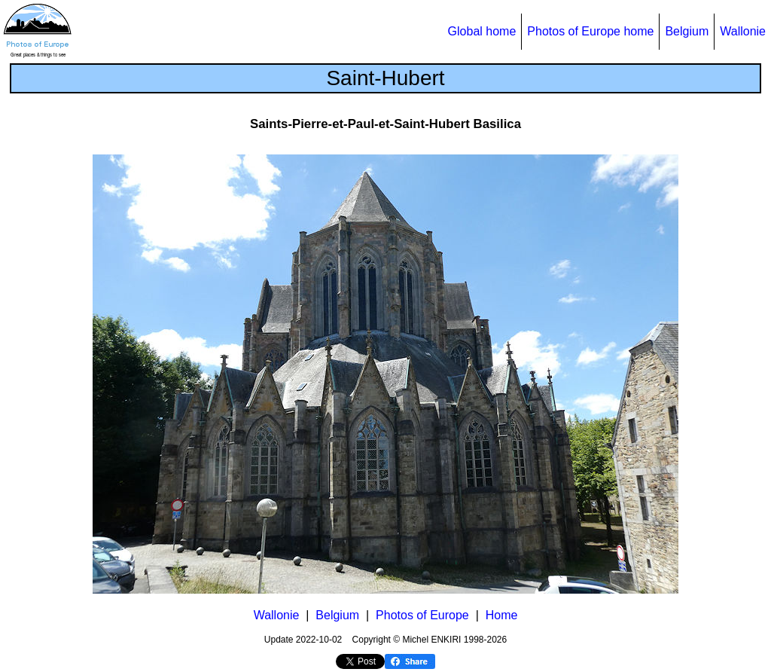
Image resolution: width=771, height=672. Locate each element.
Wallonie (743, 31)
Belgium (687, 31)
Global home (482, 31)
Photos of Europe (422, 615)
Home (502, 615)
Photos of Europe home (590, 31)
